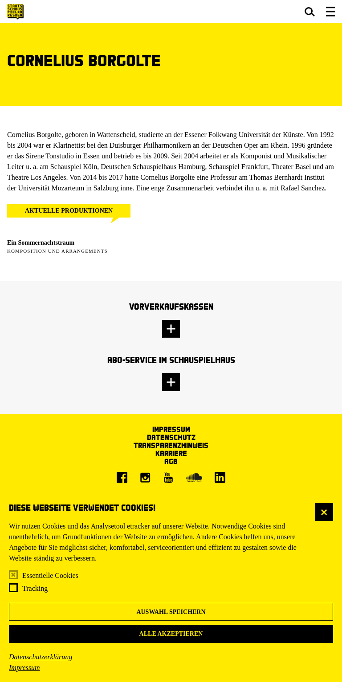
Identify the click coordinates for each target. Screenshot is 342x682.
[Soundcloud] (194, 477)
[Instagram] (145, 477)
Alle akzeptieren (171, 633)
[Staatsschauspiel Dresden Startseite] (15, 12)
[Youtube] (168, 477)
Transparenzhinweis (171, 445)
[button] (310, 11)
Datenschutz (171, 437)
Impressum (24, 667)
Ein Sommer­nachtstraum (40, 242)
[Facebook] (122, 477)
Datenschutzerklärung (40, 657)
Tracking (35, 588)
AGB (171, 461)
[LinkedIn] (220, 477)
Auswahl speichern (170, 612)
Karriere (171, 453)
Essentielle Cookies (50, 575)
